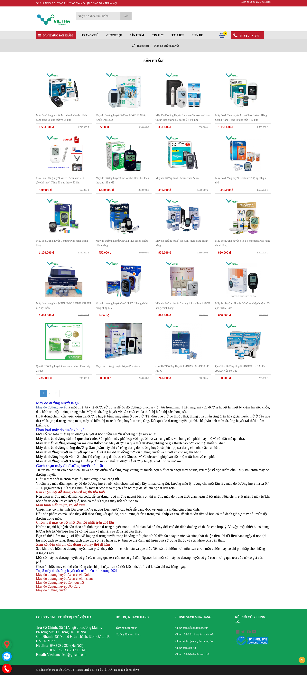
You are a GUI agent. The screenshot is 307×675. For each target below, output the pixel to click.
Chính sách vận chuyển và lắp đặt (194, 641)
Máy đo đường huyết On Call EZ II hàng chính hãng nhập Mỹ (122, 305)
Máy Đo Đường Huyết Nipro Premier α (118, 366)
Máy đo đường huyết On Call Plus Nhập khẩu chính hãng (122, 243)
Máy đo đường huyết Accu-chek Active (177, 178)
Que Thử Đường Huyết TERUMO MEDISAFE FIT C (182, 368)
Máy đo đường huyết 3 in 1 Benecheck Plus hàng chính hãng (242, 243)
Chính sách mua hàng (193, 617)
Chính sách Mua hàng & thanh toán (194, 634)
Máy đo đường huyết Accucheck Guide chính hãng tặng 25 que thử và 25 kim (61, 117)
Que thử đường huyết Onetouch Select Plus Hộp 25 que (63, 368)
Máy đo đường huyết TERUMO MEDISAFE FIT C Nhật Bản (63, 305)
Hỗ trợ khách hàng (132, 617)
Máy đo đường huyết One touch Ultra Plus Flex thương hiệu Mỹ (122, 180)
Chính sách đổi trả (185, 647)
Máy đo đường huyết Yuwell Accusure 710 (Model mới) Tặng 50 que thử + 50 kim (60, 180)
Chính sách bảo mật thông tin (191, 627)
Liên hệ (197, 35)
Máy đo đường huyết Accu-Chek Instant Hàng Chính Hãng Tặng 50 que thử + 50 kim (241, 117)
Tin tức (158, 35)
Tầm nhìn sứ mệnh (126, 627)
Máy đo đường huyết (166, 45)
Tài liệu (178, 35)
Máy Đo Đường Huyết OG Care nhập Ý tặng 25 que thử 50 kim (242, 305)
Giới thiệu (114, 35)
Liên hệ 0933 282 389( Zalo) (256, 2)
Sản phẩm (137, 35)
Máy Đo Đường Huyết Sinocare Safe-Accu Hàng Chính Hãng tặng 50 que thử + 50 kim (182, 117)
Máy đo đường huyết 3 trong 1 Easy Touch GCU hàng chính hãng (182, 305)
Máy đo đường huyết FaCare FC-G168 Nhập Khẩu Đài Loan (121, 117)
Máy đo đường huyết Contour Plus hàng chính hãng (62, 243)
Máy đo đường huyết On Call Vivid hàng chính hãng (181, 243)
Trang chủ (90, 35)
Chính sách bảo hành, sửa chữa (192, 654)
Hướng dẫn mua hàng (128, 634)
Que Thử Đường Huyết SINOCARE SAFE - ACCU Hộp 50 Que (240, 368)
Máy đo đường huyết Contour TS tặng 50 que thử (240, 180)
